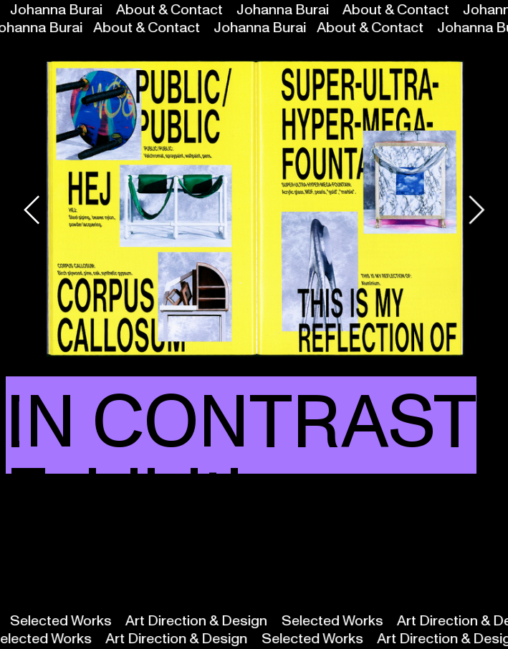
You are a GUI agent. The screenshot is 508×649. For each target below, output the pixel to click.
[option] (254, 210)
